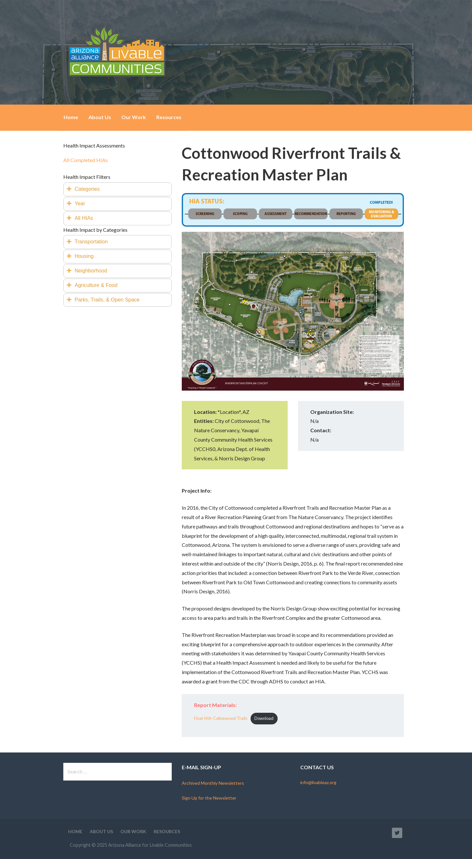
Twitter (397, 833)
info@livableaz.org (318, 782)
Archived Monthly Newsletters (213, 783)
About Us (99, 117)
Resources (168, 117)
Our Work (133, 117)
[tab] (117, 189)
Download (263, 718)
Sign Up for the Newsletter (209, 798)
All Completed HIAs (85, 160)
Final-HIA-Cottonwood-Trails (220, 718)
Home (71, 117)
